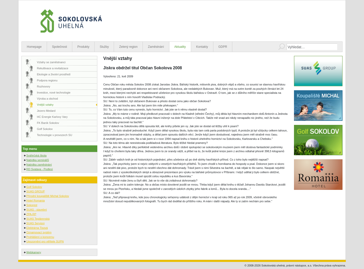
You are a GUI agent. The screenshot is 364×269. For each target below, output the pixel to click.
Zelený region (128, 47)
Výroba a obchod (47, 98)
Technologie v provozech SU (54, 135)
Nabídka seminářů (37, 160)
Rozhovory (43, 86)
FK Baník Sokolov (48, 122)
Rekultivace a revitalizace (52, 68)
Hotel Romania (35, 200)
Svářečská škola (36, 155)
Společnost (59, 47)
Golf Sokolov (45, 128)
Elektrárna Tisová (37, 227)
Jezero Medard (46, 110)
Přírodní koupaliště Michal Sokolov (47, 195)
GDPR (222, 47)
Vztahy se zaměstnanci (51, 62)
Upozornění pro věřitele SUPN (45, 241)
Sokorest (31, 205)
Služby (104, 47)
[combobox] (312, 46)
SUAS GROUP (35, 191)
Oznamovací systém (39, 232)
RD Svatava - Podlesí (39, 169)
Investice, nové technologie (54, 92)
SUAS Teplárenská (38, 218)
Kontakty (202, 47)
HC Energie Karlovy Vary (52, 116)
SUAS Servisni (35, 223)
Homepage (34, 47)
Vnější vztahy (45, 104)
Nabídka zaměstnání (39, 164)
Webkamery (33, 252)
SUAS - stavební (36, 209)
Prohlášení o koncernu (40, 236)
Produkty (83, 47)
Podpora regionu (47, 80)
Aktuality (180, 47)
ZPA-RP (31, 214)
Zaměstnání (156, 47)
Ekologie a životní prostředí (54, 74)
